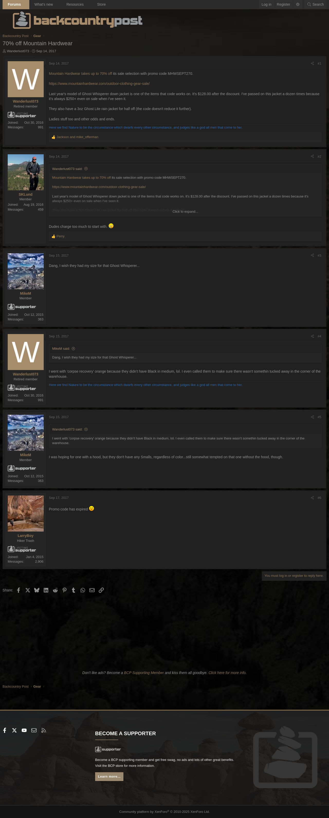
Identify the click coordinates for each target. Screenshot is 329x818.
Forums (24, 4)
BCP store (147, 767)
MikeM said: (71, 348)
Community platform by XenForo (164, 812)
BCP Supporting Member (144, 673)
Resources (85, 4)
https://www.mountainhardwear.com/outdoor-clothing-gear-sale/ (109, 84)
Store (111, 4)
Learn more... (115, 778)
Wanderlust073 (28, 51)
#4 (309, 336)
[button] (36, 4)
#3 (309, 255)
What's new (54, 4)
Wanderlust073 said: (77, 169)
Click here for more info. (227, 673)
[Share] (302, 63)
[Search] (305, 4)
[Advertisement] (164, 631)
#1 (309, 63)
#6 (309, 498)
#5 (309, 417)
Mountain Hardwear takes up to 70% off (91, 73)
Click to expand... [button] (185, 211)
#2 (309, 156)
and (87, 137)
